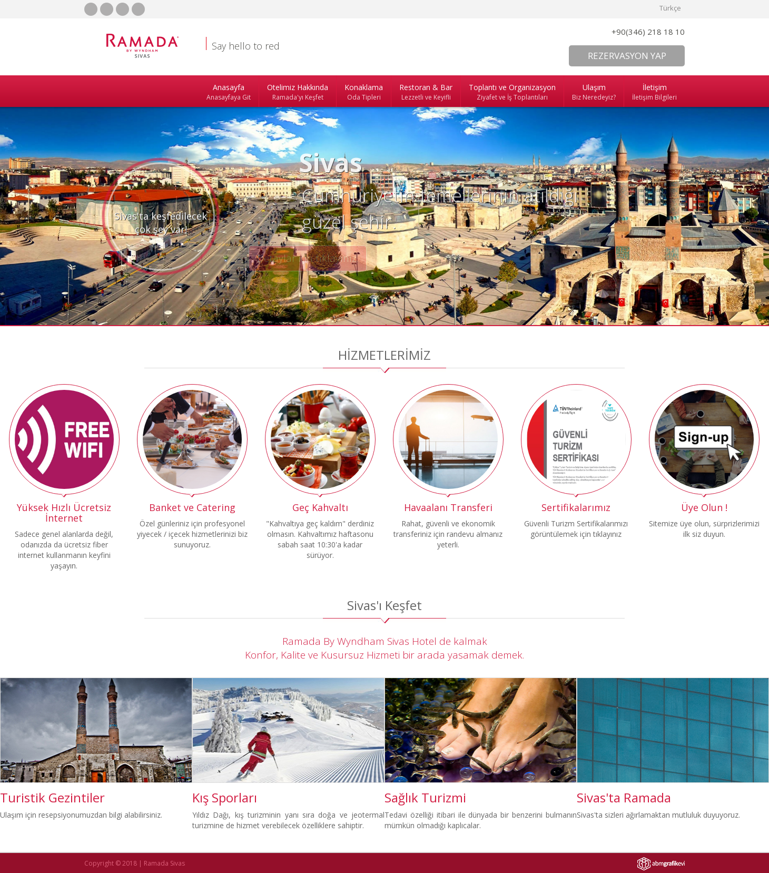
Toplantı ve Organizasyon (512, 92)
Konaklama (363, 92)
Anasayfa (228, 92)
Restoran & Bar (425, 92)
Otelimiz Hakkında (297, 92)
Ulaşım (594, 92)
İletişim (654, 92)
